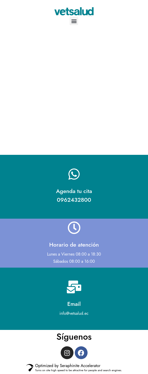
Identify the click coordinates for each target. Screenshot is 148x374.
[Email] (74, 286)
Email (74, 304)
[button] (74, 21)
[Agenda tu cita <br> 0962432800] (74, 174)
